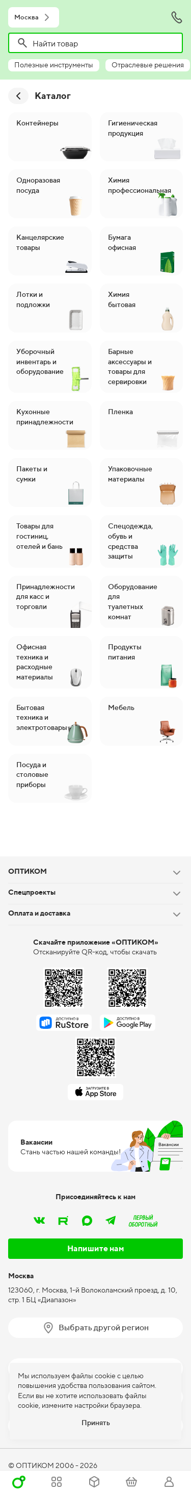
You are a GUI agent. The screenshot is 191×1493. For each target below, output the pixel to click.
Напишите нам (95, 1248)
